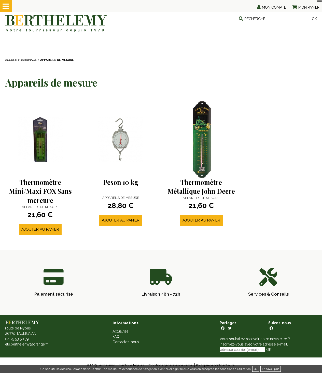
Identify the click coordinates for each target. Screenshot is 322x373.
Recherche (254, 19)
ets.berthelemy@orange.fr (26, 344)
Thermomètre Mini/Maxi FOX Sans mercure (40, 191)
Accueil (11, 59)
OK (314, 19)
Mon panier (308, 7)
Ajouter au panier (40, 229)
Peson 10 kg (120, 182)
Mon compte (274, 7)
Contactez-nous (126, 342)
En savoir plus (270, 368)
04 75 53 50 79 (17, 339)
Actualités (120, 331)
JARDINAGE (29, 59)
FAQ (116, 337)
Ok (255, 368)
